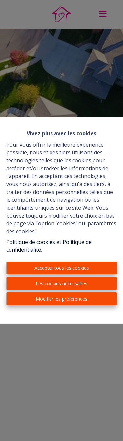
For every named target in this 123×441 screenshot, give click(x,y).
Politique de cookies (30, 241)
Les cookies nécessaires (61, 283)
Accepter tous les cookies (61, 268)
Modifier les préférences (61, 299)
